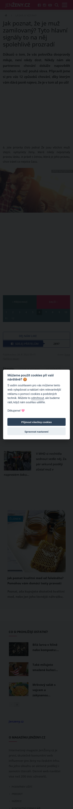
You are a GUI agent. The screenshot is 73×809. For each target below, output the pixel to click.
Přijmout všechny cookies (36, 422)
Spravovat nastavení (36, 431)
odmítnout (37, 398)
